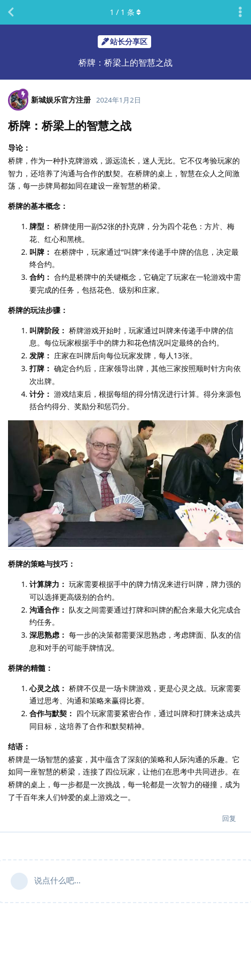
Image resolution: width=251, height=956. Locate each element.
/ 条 (126, 12)
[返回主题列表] (10, 12)
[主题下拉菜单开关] (240, 12)
